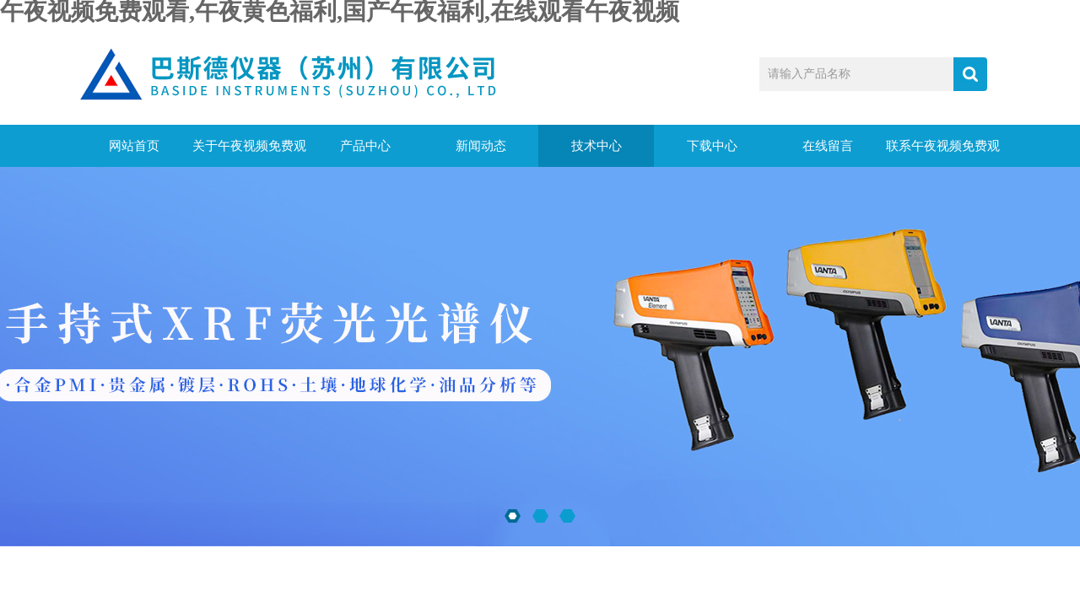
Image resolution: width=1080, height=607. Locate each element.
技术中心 (596, 146)
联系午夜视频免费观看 (943, 153)
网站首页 (134, 146)
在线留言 (827, 146)
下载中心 (712, 146)
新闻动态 (481, 146)
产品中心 (365, 146)
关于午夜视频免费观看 (249, 153)
